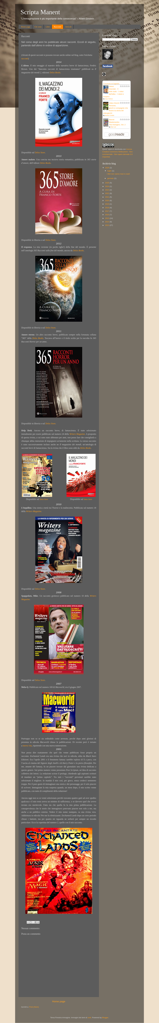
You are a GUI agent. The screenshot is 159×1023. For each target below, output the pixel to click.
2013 (107, 225)
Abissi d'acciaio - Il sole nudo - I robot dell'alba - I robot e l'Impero (113, 91)
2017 (107, 211)
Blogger (105, 1018)
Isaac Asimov (109, 99)
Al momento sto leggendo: (111, 83)
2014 (107, 222)
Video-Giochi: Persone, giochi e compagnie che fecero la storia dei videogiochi (115, 108)
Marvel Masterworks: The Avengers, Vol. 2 (117, 122)
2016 (107, 215)
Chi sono (38, 27)
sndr (89, 1018)
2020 (107, 200)
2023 (107, 190)
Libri (48, 27)
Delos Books (55, 72)
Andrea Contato (109, 115)
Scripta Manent (40, 12)
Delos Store (40, 152)
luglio (109, 171)
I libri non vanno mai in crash (118, 174)
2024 (107, 186)
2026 (107, 168)
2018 (107, 208)
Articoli (68, 27)
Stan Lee (113, 127)
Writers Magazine (77, 434)
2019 (107, 204)
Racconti (57, 27)
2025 (107, 183)
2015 (107, 218)
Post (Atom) (34, 1007)
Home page (25, 27)
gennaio (110, 178)
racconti (24, 58)
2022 (107, 193)
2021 (107, 197)
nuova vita (27, 745)
